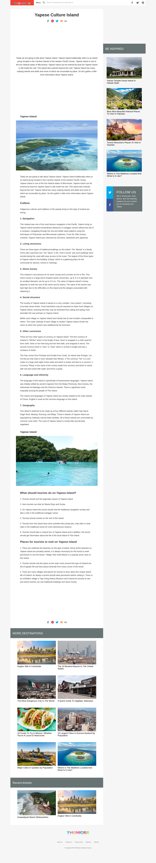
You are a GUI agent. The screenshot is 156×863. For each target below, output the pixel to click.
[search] (44, 3)
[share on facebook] (132, 3)
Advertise (88, 842)
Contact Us (68, 842)
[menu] (38, 3)
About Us (59, 842)
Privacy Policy (79, 842)
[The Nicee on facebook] (110, 206)
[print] (65, 21)
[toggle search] (60, 2)
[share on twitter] (137, 3)
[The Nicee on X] (110, 193)
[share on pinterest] (143, 3)
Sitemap (96, 842)
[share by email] (61, 21)
